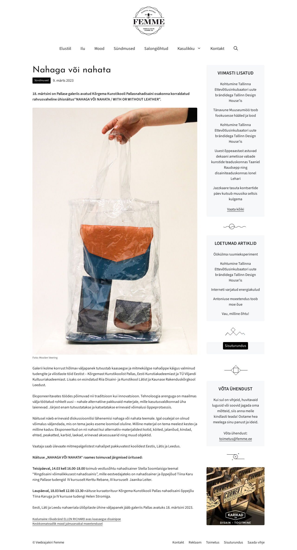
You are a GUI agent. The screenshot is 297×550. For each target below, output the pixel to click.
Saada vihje (256, 542)
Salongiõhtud (156, 49)
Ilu (83, 49)
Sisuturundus (233, 542)
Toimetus (212, 542)
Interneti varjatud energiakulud (235, 289)
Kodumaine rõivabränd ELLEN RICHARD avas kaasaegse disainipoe (76, 519)
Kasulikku (192, 49)
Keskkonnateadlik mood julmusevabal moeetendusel (67, 523)
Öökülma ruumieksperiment (235, 254)
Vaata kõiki (235, 209)
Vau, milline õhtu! (235, 313)
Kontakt (217, 49)
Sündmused (124, 49)
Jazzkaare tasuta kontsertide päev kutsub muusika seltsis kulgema (235, 193)
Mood (99, 49)
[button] (235, 49)
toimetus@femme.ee (235, 438)
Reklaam (195, 542)
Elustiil (65, 49)
